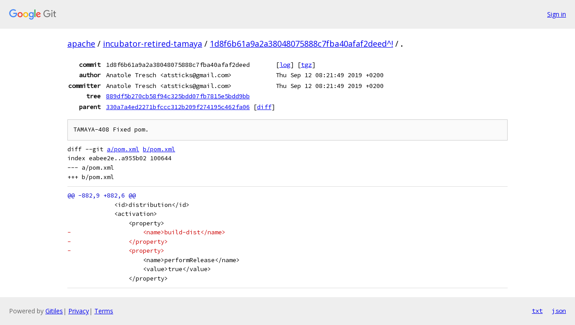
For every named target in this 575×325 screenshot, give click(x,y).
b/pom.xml (159, 149)
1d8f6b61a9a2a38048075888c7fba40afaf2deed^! (301, 43)
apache (81, 43)
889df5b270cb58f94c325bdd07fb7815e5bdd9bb (178, 96)
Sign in (556, 14)
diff (264, 107)
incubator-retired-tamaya (152, 43)
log (284, 65)
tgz (306, 65)
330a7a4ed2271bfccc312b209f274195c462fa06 (178, 107)
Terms (103, 311)
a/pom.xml (123, 149)
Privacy (78, 311)
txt (537, 311)
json (559, 311)
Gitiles (54, 311)
